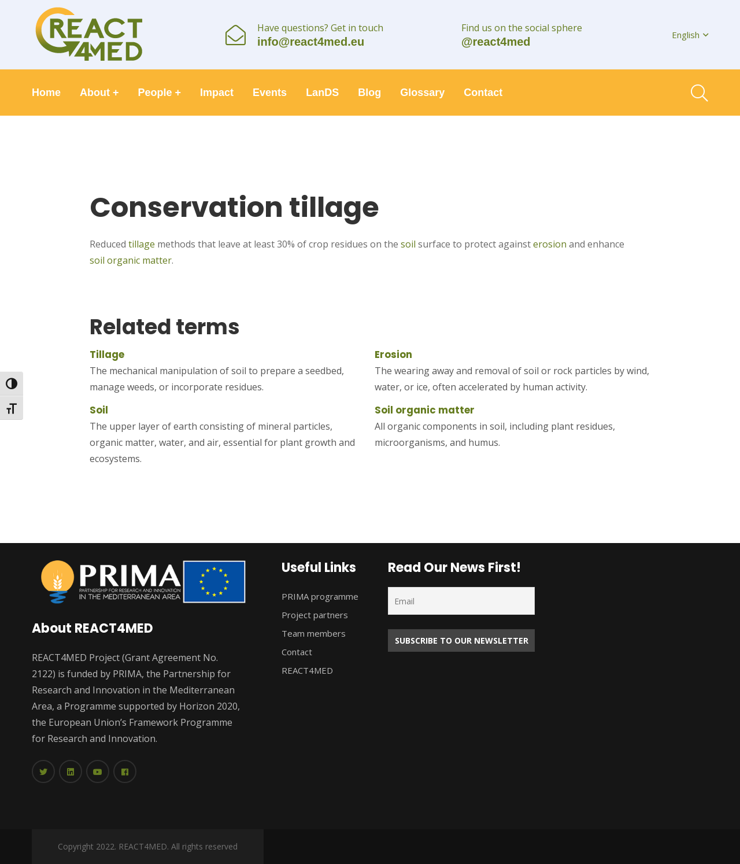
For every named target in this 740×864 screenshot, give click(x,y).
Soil (99, 410)
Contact (483, 92)
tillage (141, 244)
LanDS (322, 92)
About (99, 92)
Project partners (315, 615)
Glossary (422, 92)
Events (270, 92)
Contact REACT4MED (307, 661)
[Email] (461, 601)
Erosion (393, 354)
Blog (369, 92)
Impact (217, 92)
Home (46, 92)
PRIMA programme (320, 596)
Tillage (107, 354)
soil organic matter (131, 260)
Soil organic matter (425, 410)
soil (408, 244)
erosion (550, 244)
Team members (314, 633)
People (160, 92)
